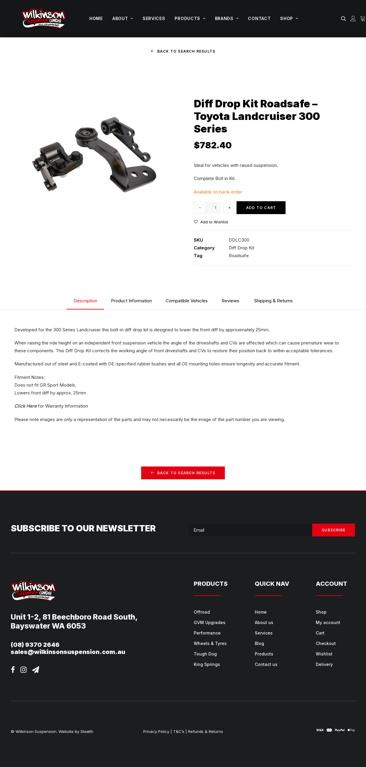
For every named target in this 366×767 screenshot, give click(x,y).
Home (96, 18)
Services (154, 18)
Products (190, 18)
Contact (259, 18)
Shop (289, 18)
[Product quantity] (213, 208)
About (122, 18)
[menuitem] (96, 18)
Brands (227, 18)
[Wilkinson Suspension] (44, 18)
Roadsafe (239, 255)
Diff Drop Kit (241, 248)
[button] (344, 18)
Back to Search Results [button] (183, 51)
